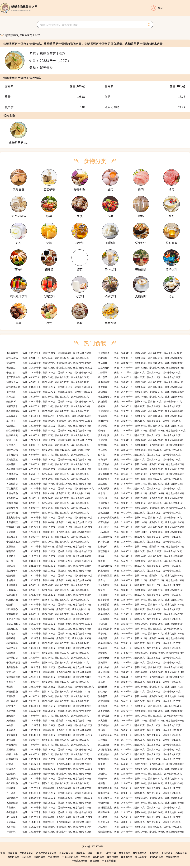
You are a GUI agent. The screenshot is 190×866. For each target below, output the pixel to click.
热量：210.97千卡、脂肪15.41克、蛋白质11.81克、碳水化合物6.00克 (49, 725)
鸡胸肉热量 (181, 852)
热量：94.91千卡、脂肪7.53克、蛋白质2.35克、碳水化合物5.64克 (139, 648)
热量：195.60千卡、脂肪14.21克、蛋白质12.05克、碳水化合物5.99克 (141, 493)
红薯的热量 (112, 856)
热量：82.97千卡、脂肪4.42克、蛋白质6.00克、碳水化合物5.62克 (47, 503)
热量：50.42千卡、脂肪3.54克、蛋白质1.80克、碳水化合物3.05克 (139, 701)
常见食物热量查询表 (46, 852)
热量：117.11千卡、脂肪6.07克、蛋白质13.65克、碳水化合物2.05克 (48, 363)
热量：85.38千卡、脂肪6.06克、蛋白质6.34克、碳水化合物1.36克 (139, 788)
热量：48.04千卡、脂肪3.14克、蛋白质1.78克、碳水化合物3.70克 (47, 716)
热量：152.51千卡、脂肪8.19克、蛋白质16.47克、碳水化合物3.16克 (48, 832)
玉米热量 (26, 856)
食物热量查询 (26, 852)
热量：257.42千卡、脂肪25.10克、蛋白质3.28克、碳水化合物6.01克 (140, 798)
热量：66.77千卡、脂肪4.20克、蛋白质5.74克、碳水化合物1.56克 (139, 740)
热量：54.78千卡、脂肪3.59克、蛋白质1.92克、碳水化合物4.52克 (139, 817)
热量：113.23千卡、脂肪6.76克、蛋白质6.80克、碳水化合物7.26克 (140, 517)
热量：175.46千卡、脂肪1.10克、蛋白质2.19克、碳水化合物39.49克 (140, 716)
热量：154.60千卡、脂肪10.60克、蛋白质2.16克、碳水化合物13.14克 (141, 672)
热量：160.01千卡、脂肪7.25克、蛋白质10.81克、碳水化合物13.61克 (141, 633)
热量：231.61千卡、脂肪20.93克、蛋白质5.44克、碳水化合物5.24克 (48, 566)
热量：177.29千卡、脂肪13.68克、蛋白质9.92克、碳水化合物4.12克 (48, 459)
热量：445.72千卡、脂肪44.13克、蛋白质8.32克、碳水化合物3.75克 (48, 604)
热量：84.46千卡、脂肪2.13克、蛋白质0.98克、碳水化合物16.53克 (48, 406)
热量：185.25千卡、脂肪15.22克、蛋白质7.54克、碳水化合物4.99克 (48, 803)
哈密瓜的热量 (156, 856)
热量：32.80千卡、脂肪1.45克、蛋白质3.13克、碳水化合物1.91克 (139, 537)
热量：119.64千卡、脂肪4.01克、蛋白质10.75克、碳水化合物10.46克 (49, 421)
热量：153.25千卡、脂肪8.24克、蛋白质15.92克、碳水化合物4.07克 (140, 778)
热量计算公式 (66, 852)
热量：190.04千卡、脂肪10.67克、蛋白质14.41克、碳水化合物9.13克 (49, 575)
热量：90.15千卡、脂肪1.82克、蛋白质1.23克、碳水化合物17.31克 (48, 691)
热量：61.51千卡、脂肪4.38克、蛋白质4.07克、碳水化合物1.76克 (47, 696)
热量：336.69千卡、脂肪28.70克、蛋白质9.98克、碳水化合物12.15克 (49, 769)
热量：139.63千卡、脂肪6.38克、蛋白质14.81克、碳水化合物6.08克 (48, 619)
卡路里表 (153, 852)
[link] (11, 35)
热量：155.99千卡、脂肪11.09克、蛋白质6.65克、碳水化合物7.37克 (48, 807)
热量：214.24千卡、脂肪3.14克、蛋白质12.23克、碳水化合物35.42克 (49, 368)
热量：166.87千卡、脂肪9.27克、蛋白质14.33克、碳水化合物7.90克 (48, 764)
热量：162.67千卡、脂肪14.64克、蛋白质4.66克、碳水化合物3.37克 (48, 711)
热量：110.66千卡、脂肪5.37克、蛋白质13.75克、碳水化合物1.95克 (140, 416)
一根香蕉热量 (109, 860)
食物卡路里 (124, 852)
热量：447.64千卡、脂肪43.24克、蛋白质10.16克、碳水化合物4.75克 (141, 368)
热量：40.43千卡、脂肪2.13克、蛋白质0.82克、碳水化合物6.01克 (47, 653)
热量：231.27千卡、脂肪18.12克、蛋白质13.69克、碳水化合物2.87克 (141, 638)
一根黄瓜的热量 (79, 860)
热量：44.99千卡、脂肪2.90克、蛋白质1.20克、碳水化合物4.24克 (47, 682)
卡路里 (98, 852)
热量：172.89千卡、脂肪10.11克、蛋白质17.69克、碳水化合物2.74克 (141, 653)
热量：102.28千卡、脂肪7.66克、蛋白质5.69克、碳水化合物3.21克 (48, 609)
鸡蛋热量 (85, 856)
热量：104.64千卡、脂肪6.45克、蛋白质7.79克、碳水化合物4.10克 (140, 353)
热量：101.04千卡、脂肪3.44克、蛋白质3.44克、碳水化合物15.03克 (140, 556)
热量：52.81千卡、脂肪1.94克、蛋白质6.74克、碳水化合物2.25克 (139, 595)
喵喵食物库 (11, 35)
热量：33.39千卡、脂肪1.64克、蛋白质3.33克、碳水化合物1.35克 (139, 619)
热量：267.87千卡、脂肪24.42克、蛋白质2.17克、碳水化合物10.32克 (141, 392)
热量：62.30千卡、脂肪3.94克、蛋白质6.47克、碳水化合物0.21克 (139, 749)
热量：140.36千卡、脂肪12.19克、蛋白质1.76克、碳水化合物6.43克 (48, 426)
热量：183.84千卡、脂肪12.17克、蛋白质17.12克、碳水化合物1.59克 (141, 580)
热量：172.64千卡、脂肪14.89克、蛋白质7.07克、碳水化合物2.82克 (48, 633)
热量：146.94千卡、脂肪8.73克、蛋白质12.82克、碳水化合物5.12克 (140, 484)
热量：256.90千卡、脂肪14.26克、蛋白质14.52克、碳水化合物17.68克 (50, 687)
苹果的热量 (53, 856)
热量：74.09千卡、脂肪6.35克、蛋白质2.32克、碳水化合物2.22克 (47, 662)
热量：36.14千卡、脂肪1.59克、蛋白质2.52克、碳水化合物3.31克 (47, 397)
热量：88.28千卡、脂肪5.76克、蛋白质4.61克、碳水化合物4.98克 (139, 682)
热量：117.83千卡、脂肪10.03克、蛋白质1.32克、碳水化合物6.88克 (48, 556)
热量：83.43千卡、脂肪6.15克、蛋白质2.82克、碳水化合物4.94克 (47, 614)
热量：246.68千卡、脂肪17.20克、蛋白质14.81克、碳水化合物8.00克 (141, 764)
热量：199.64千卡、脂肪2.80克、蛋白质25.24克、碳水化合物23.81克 (141, 604)
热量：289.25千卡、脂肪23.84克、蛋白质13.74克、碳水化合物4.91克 (141, 445)
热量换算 (80, 852)
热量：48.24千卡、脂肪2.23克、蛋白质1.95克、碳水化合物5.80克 (139, 725)
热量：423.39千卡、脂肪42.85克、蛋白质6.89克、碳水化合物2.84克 (48, 677)
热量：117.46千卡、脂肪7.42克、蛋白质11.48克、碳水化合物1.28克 (48, 720)
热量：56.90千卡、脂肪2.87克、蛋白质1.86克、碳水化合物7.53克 (47, 537)
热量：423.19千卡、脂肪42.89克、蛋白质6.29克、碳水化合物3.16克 (48, 469)
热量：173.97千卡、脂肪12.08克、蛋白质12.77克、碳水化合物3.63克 (49, 372)
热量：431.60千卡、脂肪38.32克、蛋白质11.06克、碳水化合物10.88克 (50, 401)
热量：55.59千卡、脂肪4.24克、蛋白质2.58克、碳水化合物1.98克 (47, 474)
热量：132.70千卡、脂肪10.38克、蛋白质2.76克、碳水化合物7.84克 (48, 571)
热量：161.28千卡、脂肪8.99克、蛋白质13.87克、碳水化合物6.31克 (48, 672)
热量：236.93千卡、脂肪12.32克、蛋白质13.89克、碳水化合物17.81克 (141, 430)
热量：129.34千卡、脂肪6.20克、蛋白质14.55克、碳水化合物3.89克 (140, 440)
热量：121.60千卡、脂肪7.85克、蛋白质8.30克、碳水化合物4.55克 (140, 629)
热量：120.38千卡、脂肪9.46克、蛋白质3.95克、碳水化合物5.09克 (140, 774)
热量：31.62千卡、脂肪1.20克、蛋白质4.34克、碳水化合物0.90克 (47, 542)
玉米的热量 (167, 852)
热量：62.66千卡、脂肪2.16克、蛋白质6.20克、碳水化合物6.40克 (47, 590)
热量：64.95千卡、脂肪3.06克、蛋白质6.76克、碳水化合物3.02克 (47, 508)
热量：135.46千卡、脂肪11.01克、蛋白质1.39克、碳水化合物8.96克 (140, 624)
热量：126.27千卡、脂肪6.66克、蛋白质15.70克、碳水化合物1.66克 (140, 812)
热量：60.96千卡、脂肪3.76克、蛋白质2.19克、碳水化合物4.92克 (47, 445)
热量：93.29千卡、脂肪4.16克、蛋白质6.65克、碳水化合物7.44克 (139, 421)
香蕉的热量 (13, 856)
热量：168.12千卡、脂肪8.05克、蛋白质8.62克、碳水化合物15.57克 (48, 638)
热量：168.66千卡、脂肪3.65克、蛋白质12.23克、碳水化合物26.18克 (49, 522)
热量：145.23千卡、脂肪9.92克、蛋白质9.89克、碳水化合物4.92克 (140, 561)
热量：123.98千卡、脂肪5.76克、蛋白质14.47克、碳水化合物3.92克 (140, 358)
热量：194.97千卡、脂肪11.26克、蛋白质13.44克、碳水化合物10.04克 (141, 508)
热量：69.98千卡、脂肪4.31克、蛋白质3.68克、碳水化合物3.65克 (47, 754)
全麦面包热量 (172, 856)
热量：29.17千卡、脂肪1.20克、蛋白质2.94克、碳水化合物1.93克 (139, 609)
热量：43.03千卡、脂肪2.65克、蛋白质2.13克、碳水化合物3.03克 (47, 513)
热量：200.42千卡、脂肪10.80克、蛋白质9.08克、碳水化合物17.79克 (49, 735)
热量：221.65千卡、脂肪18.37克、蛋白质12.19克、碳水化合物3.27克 (49, 812)
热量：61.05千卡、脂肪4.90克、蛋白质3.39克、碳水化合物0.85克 (139, 571)
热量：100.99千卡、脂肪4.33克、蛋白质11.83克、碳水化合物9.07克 (48, 580)
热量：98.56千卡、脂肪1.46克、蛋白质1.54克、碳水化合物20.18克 (140, 730)
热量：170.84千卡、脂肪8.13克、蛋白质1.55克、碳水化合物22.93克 (48, 532)
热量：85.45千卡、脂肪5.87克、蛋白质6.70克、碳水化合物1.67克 (47, 600)
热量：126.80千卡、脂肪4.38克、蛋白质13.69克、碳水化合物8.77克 (48, 788)
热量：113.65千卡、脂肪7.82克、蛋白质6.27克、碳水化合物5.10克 (140, 479)
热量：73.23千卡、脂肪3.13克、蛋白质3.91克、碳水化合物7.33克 (47, 701)
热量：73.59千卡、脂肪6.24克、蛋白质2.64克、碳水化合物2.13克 (139, 662)
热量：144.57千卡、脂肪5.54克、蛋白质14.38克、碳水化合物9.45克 (140, 387)
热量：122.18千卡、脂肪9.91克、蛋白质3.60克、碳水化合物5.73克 (140, 706)
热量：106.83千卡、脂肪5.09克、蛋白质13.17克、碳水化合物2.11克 (140, 590)
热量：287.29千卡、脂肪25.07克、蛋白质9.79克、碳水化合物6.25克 (48, 430)
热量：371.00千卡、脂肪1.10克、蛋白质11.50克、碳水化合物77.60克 (141, 527)
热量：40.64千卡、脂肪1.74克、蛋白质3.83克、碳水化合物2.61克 (139, 566)
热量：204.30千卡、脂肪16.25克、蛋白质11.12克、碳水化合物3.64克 (49, 387)
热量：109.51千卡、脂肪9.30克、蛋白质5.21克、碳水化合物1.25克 (48, 493)
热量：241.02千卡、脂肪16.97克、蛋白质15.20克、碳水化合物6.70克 (49, 561)
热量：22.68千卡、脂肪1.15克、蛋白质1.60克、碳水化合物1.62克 (139, 793)
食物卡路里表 (140, 852)
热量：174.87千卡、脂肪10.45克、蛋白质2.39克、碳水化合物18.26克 (141, 469)
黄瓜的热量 (98, 856)
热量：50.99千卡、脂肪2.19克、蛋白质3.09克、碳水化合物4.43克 (139, 406)
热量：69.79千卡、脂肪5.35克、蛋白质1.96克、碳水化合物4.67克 (47, 411)
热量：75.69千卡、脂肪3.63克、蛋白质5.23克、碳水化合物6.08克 (47, 464)
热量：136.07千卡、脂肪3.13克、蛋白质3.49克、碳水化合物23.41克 (140, 382)
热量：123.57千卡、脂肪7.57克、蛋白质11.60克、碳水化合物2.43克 (48, 484)
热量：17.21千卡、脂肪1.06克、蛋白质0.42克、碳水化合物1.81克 (47, 658)
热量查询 (12, 852)
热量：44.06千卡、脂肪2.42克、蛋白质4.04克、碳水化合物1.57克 (139, 691)
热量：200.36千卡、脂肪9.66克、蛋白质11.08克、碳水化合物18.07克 (49, 817)
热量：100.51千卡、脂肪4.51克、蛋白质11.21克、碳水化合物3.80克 (48, 730)
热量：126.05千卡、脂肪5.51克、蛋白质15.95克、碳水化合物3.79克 (48, 546)
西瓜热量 (94, 860)
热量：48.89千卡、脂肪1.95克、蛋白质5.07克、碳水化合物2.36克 (139, 822)
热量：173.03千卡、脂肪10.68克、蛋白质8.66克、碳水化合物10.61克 (141, 696)
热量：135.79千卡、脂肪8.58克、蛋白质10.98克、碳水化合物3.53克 (140, 711)
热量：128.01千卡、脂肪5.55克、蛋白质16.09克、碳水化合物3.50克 (140, 363)
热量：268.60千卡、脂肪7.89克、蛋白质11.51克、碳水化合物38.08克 (141, 803)
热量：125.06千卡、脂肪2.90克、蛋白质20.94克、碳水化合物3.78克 (140, 783)
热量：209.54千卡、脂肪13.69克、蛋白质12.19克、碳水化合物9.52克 (49, 527)
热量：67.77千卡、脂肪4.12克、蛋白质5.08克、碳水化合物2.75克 (139, 372)
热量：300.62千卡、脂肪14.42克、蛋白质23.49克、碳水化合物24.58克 (50, 488)
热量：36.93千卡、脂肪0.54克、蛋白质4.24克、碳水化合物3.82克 (47, 740)
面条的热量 (126, 856)
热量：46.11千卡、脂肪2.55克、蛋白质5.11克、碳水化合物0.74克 (139, 513)
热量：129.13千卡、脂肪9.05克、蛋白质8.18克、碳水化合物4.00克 (140, 450)
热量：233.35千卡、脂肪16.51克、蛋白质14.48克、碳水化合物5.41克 (49, 517)
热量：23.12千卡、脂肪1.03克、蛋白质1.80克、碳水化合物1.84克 (139, 435)
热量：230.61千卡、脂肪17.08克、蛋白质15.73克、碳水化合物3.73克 (141, 464)
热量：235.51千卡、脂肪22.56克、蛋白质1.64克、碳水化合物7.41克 (140, 687)
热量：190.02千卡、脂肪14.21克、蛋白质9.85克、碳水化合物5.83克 (48, 778)
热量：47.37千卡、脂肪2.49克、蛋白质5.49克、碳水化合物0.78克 (47, 382)
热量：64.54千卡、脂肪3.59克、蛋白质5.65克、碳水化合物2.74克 (47, 643)
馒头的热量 (141, 856)
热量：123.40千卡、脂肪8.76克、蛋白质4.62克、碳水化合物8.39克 (140, 827)
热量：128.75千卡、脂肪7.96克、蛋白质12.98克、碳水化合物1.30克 (140, 600)
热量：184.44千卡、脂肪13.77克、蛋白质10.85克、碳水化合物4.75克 (141, 677)
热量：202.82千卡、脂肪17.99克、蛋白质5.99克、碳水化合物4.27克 (140, 498)
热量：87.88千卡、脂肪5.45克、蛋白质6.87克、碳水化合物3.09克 (47, 585)
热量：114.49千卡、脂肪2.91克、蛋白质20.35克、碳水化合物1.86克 (48, 822)
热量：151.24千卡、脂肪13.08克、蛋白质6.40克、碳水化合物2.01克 (48, 667)
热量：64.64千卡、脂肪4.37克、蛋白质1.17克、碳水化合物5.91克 (139, 377)
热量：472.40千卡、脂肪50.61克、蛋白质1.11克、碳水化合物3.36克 (48, 629)
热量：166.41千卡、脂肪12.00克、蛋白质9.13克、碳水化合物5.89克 (140, 575)
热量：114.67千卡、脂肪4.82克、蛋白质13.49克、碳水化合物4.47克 (48, 827)
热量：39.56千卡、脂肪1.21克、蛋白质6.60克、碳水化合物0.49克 (139, 459)
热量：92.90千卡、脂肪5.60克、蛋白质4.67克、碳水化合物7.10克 (139, 735)
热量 (90, 852)
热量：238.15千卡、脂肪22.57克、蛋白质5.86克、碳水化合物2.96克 (48, 353)
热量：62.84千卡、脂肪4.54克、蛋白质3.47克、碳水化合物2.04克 (47, 358)
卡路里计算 (110, 852)
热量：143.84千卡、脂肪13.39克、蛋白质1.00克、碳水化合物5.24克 (48, 648)
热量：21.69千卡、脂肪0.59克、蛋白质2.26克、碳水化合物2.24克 (139, 542)
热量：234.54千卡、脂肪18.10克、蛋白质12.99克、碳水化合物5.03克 (49, 798)
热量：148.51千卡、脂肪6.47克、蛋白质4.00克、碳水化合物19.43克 (48, 416)
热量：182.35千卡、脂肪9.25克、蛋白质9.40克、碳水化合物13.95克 (140, 667)
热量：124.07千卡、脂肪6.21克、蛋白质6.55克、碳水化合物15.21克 (140, 503)
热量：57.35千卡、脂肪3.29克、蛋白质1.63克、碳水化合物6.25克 (139, 643)
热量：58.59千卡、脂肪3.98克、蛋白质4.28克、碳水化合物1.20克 (139, 754)
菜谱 (2, 852)
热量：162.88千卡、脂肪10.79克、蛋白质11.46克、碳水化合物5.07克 (49, 392)
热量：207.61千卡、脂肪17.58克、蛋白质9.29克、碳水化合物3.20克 (48, 706)
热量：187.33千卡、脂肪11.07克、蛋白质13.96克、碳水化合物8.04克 (141, 832)
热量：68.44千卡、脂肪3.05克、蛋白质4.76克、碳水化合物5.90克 (139, 807)
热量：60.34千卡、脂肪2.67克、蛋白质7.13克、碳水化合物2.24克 (47, 435)
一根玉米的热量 (70, 856)
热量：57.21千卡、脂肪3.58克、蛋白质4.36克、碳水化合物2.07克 (139, 488)
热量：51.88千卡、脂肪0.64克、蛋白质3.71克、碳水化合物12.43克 (48, 498)
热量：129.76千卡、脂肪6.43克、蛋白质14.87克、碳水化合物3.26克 (140, 411)
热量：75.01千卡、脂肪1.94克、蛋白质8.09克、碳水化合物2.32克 (47, 745)
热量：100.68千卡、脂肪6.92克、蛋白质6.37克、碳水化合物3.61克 (140, 401)
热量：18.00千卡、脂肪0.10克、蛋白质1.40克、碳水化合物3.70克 (139, 455)
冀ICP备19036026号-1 (93, 846)
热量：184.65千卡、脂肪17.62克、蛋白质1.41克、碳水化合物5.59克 (140, 397)
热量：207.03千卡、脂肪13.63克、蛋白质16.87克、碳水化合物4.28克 (49, 749)
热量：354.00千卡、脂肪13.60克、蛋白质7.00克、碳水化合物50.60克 (49, 624)
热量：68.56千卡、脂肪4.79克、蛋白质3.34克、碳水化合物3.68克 (47, 377)
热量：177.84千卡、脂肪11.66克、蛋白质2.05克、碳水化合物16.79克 (49, 440)
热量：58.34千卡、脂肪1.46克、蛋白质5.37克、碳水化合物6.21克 (139, 745)
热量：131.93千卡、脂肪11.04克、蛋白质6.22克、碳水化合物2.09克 (140, 532)
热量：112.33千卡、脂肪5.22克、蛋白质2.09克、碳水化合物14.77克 (140, 614)
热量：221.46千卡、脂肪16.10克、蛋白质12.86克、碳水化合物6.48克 (141, 474)
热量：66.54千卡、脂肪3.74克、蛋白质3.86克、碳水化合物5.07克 (47, 455)
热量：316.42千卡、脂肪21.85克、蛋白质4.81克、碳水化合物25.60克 (141, 522)
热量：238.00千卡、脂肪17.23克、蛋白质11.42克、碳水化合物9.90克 (49, 793)
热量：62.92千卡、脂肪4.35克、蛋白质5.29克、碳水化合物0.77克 (139, 658)
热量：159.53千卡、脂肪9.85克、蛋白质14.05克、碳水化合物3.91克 (140, 426)
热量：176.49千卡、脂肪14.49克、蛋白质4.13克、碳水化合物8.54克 (48, 595)
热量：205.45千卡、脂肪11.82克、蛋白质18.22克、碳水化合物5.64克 (141, 720)
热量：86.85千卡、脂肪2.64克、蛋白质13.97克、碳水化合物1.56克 (140, 551)
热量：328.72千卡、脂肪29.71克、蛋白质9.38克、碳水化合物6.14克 (140, 769)
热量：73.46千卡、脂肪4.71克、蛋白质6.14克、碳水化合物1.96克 (47, 783)
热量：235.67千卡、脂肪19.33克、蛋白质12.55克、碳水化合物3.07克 (49, 759)
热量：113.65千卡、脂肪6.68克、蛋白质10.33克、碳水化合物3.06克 (48, 774)
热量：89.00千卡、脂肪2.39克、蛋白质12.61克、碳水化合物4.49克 (48, 450)
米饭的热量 (39, 856)
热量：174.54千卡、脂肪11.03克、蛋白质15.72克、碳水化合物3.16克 (141, 546)
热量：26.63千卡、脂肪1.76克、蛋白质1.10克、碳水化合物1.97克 (139, 585)
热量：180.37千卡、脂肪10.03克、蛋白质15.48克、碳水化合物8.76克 (49, 551)
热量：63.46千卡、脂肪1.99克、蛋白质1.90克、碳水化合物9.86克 (139, 759)
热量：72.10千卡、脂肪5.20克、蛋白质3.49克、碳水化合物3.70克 (47, 479)
